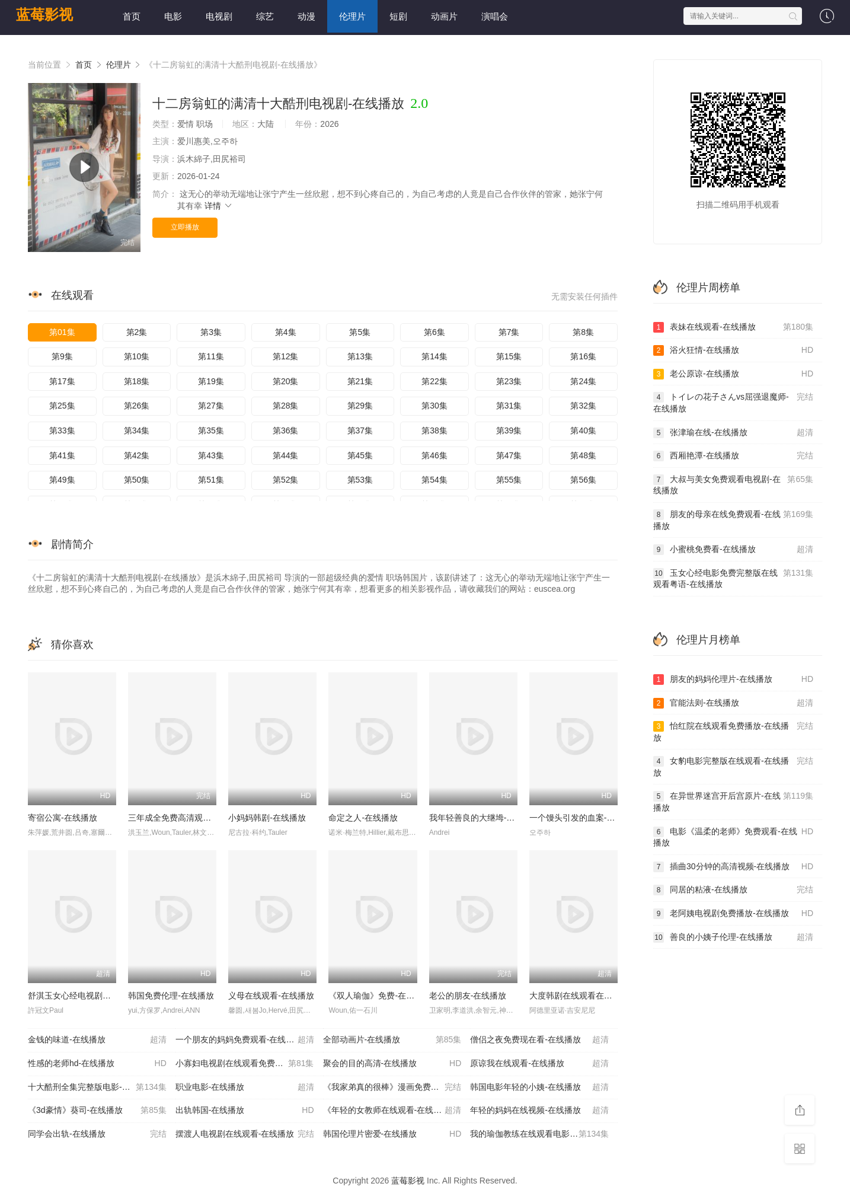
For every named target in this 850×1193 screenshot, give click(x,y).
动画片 (444, 16)
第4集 (285, 332)
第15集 (509, 356)
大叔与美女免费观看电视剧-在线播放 (733, 485)
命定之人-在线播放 (363, 817)
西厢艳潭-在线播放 (733, 456)
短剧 (398, 16)
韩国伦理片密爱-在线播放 (392, 1134)
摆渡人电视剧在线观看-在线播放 (244, 1134)
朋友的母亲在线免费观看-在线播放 (733, 520)
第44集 (286, 455)
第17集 (62, 381)
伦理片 (352, 16)
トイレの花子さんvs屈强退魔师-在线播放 (733, 402)
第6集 (434, 332)
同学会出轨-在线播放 (97, 1134)
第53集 (360, 479)
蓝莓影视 (44, 15)
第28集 (286, 405)
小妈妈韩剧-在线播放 (267, 817)
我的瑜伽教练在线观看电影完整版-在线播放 (544, 1134)
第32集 (583, 405)
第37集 (360, 430)
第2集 (137, 332)
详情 (218, 205)
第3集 (211, 332)
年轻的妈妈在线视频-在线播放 (539, 1111)
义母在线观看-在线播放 (271, 995)
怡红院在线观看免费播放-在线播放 (733, 731)
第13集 (360, 356)
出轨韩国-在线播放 (244, 1111)
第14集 (434, 356)
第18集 (137, 381)
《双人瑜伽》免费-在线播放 (379, 995)
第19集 (211, 381)
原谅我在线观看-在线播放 (539, 1064)
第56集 (583, 479)
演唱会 (494, 16)
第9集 (62, 356)
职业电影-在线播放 (244, 1087)
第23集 (509, 381)
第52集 (286, 479)
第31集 (509, 405)
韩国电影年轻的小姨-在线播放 (539, 1087)
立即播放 (185, 227)
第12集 (286, 356)
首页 (131, 16)
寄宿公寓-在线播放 (62, 817)
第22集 (434, 381)
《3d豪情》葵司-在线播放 (97, 1111)
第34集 (137, 430)
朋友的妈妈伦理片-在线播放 (733, 679)
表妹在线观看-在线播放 (733, 327)
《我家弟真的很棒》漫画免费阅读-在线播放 (397, 1087)
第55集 (509, 479)
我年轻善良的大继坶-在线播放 (484, 817)
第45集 (360, 455)
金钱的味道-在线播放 (97, 1040)
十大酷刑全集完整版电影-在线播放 (97, 1087)
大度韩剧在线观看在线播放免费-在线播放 (605, 995)
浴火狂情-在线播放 (733, 350)
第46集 (434, 455)
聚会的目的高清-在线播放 (392, 1064)
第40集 (583, 430)
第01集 (62, 332)
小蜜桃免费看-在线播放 (733, 550)
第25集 (62, 405)
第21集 (360, 381)
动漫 (306, 16)
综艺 (265, 16)
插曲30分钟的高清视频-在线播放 (733, 867)
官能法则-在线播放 (733, 703)
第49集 (62, 479)
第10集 (137, 356)
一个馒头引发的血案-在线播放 (584, 817)
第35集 (211, 430)
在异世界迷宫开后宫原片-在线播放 (733, 801)
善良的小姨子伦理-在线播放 (733, 937)
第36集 (286, 430)
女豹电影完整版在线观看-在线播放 (733, 766)
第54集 (434, 479)
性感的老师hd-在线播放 (97, 1064)
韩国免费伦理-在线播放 (171, 995)
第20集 (286, 381)
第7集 (509, 332)
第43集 (211, 455)
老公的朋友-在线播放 (468, 995)
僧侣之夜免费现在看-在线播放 (539, 1040)
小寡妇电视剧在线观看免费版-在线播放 (247, 1064)
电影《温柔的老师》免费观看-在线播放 (733, 837)
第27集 (211, 405)
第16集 (583, 356)
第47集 (509, 455)
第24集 (583, 381)
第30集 (434, 405)
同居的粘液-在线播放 (733, 890)
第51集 (211, 479)
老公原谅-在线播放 (733, 374)
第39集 (509, 430)
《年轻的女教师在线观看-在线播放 (392, 1111)
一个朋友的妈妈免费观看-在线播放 (244, 1040)
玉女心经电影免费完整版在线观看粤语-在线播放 (733, 578)
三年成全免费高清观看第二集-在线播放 (200, 817)
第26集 (137, 405)
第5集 (359, 332)
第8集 (583, 332)
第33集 (62, 430)
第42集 (137, 455)
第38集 (434, 430)
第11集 (211, 356)
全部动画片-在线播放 (392, 1040)
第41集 (62, 455)
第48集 (583, 455)
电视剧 (219, 16)
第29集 (360, 405)
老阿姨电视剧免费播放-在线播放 (733, 914)
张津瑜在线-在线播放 (733, 433)
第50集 (137, 479)
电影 (173, 16)
